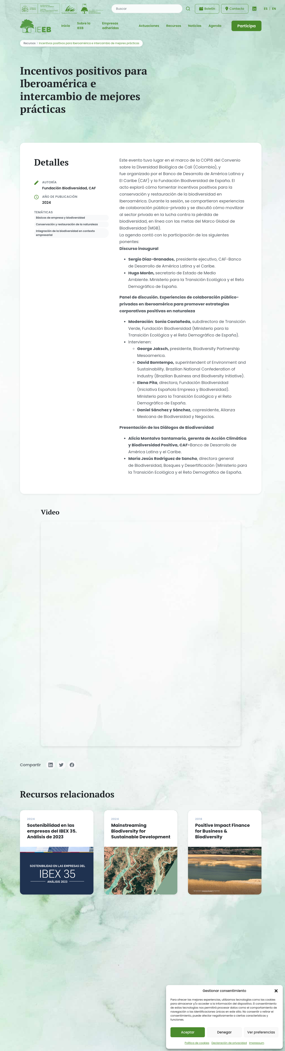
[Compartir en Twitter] (61, 764)
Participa (246, 26)
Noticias (195, 26)
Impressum (256, 1043)
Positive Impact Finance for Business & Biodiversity (222, 831)
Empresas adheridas (110, 25)
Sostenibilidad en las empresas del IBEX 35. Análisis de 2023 (52, 831)
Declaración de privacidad (229, 1043)
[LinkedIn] (254, 8)
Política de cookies (197, 1043)
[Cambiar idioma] (266, 8)
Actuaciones (149, 26)
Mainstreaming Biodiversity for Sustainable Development (140, 831)
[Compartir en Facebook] (71, 764)
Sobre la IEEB (83, 25)
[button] (276, 991)
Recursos (173, 26)
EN (274, 8)
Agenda (214, 26)
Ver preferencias (261, 1032)
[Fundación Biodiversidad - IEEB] (62, 8)
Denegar (224, 1032)
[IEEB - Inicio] (35, 26)
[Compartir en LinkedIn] (50, 764)
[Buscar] (188, 8)
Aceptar (187, 1032)
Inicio (65, 26)
